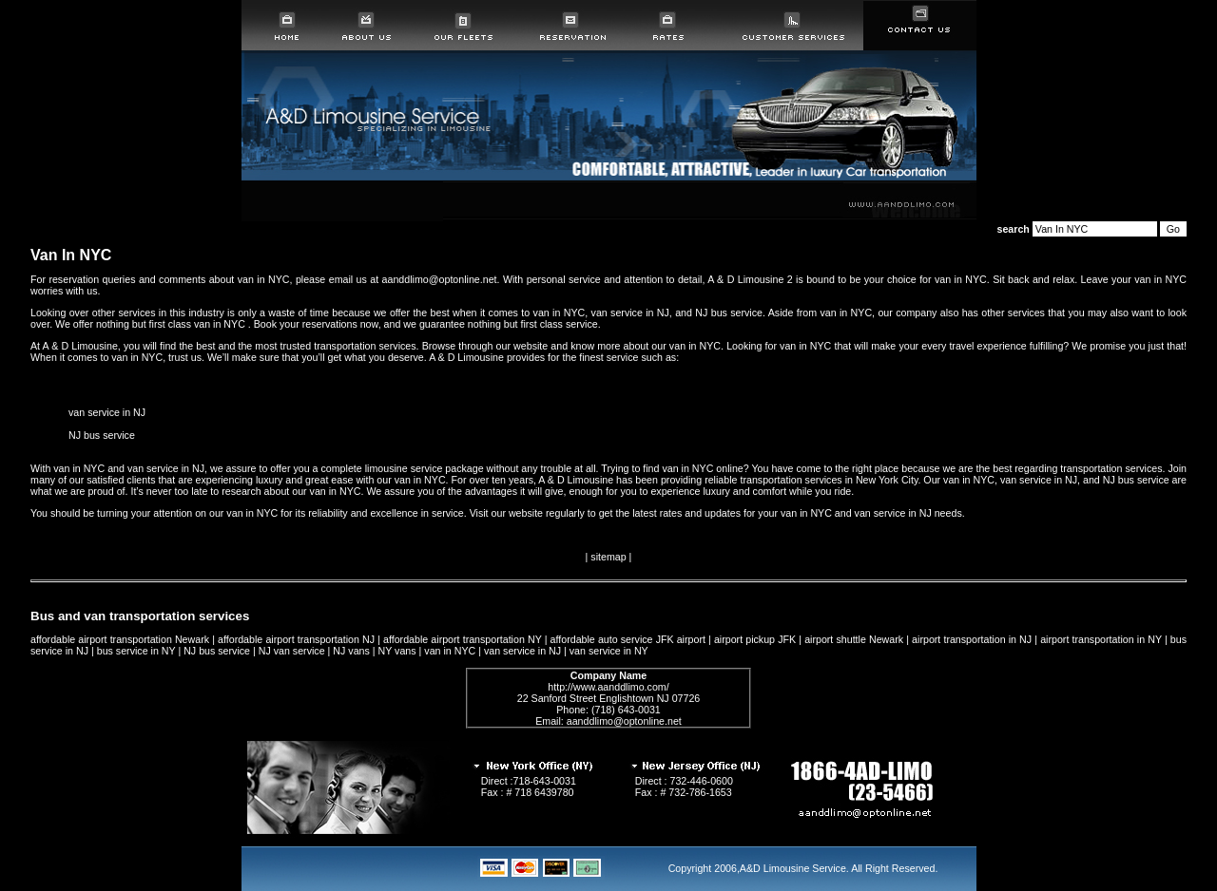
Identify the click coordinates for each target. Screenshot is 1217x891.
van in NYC (449, 650)
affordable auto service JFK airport (628, 639)
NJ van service (292, 650)
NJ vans (351, 650)
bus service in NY (136, 650)
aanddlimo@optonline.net (624, 721)
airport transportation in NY (1101, 639)
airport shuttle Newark (853, 639)
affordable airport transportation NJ (296, 639)
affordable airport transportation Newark (119, 639)
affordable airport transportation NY (462, 639)
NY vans (397, 650)
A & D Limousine (80, 345)
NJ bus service (101, 435)
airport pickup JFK (755, 639)
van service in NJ (106, 412)
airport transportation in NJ (972, 639)
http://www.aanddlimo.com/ (608, 686)
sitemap (608, 556)
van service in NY (609, 650)
